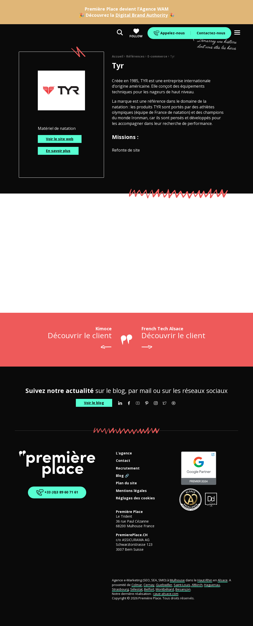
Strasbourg (120, 589)
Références (135, 56)
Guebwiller (164, 585)
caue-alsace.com (165, 593)
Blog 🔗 (122, 476)
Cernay (149, 585)
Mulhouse (177, 580)
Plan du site (126, 483)
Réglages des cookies (135, 498)
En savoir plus (58, 150)
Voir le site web (59, 139)
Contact (123, 461)
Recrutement (128, 468)
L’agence (124, 453)
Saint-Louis (182, 585)
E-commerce (157, 56)
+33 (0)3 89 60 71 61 (56, 492)
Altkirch (197, 585)
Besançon (182, 589)
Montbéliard (165, 589)
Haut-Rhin (204, 580)
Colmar (136, 585)
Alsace (223, 580)
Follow (136, 33)
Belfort (149, 589)
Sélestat (136, 589)
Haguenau (212, 585)
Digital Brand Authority (141, 15)
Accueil (117, 56)
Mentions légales (131, 491)
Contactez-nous (211, 33)
